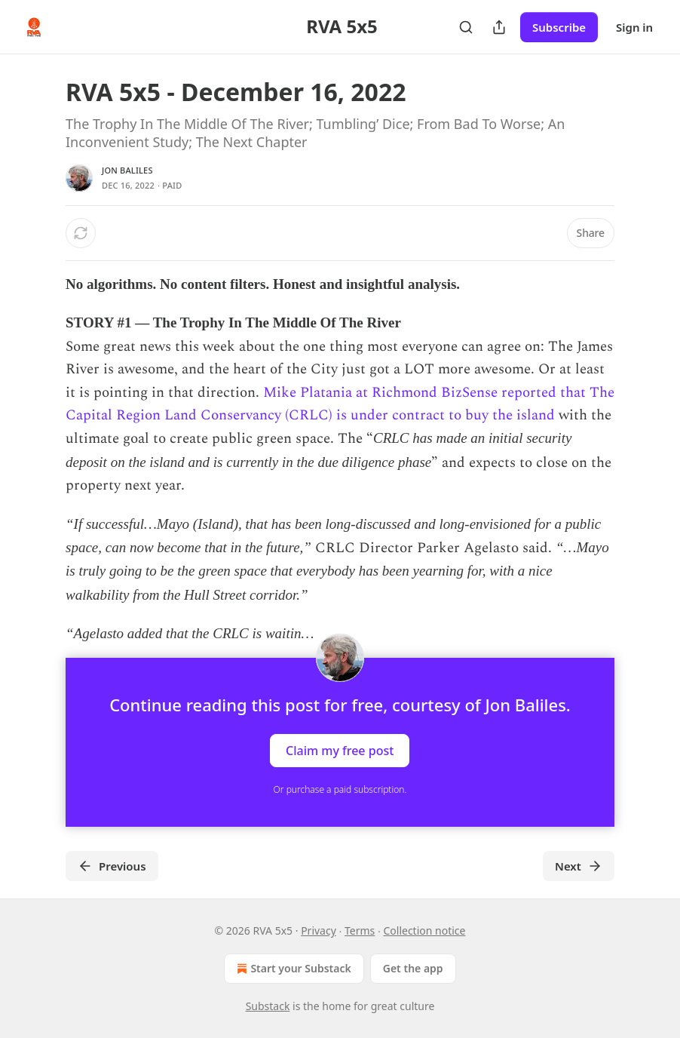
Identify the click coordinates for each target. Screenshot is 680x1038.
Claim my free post (340, 750)
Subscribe (559, 27)
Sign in (634, 27)
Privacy (318, 930)
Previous (112, 866)
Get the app (413, 968)
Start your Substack (292, 968)
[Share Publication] (499, 27)
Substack (268, 1006)
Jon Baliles (127, 170)
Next (578, 866)
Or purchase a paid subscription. (340, 789)
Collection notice (424, 930)
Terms (360, 930)
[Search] (466, 27)
